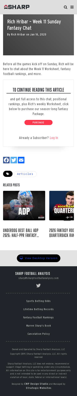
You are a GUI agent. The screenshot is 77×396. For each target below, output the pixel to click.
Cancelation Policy (39, 333)
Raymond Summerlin (20, 242)
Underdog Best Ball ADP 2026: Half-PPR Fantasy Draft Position (20, 233)
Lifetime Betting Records (38, 309)
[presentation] (67, 217)
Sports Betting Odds (38, 301)
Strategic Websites (38, 387)
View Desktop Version (38, 258)
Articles (25, 174)
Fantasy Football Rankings (38, 317)
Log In (54, 138)
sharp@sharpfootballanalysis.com (38, 278)
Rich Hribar (18, 34)
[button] (72, 7)
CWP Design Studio (36, 383)
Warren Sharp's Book (38, 325)
